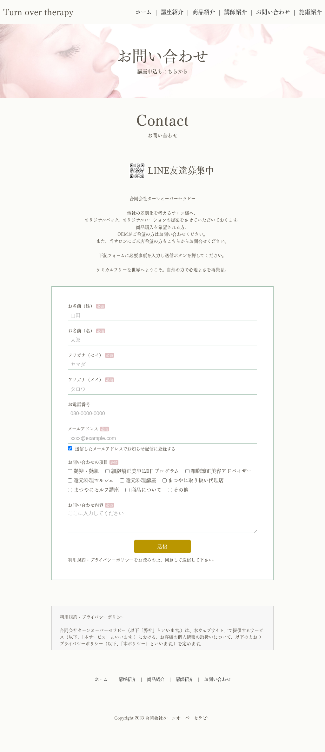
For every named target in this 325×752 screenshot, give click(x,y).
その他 (178, 489)
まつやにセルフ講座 (93, 489)
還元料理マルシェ (91, 480)
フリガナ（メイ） (85, 379)
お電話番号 (79, 404)
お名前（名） (81, 331)
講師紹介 (235, 12)
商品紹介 (203, 12)
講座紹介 (172, 12)
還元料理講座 (138, 480)
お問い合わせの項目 (88, 462)
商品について (143, 489)
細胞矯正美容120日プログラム (142, 471)
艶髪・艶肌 (83, 471)
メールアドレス (83, 429)
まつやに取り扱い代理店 (193, 480)
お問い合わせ (273, 12)
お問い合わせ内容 (85, 505)
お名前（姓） (81, 306)
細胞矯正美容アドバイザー (218, 471)
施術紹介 (310, 12)
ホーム (143, 12)
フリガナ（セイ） (85, 355)
